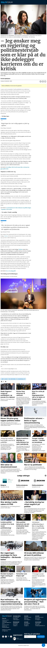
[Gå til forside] (23, 2)
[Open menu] (43, 645)
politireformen (12, 379)
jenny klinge (4, 379)
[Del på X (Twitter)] (43, 82)
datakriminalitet (21, 379)
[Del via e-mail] (45, 82)
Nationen (6, 236)
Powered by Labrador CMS (23, 646)
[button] (45, 476)
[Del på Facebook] (40, 82)
